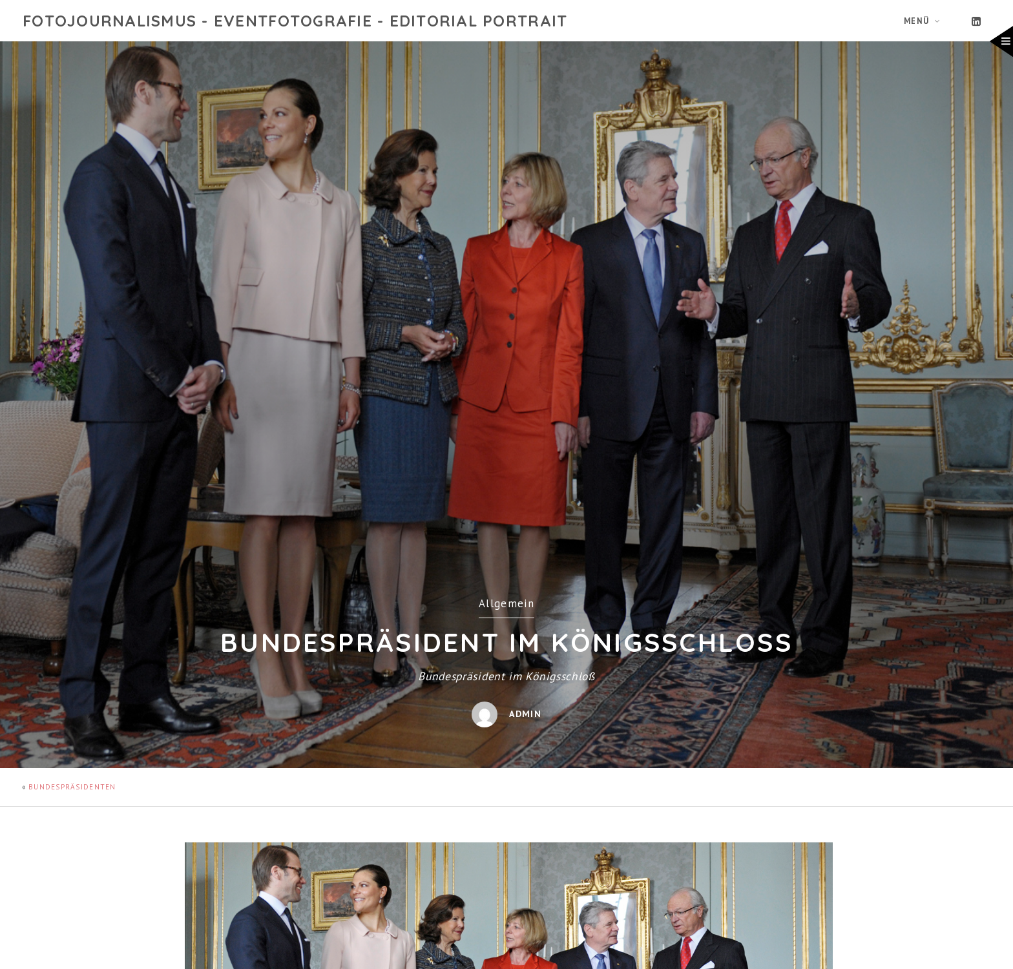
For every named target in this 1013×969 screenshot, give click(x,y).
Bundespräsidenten (72, 786)
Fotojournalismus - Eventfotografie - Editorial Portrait (295, 20)
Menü (917, 21)
